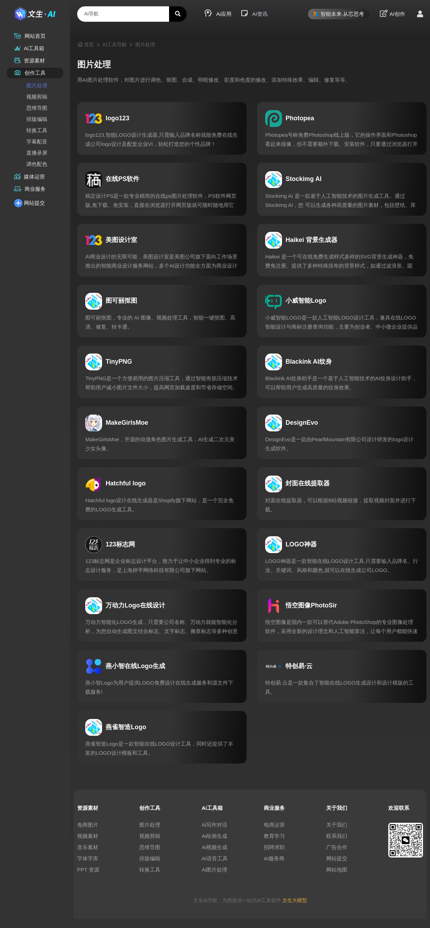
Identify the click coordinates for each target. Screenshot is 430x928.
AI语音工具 (215, 867)
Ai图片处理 (214, 879)
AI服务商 (274, 867)
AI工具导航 (114, 44)
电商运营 (274, 834)
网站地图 (336, 879)
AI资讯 (254, 13)
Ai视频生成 (214, 856)
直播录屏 (36, 153)
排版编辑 (36, 119)
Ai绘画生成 (214, 845)
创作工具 (30, 73)
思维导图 (36, 108)
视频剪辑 (36, 97)
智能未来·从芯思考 (338, 14)
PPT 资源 (88, 879)
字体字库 (87, 867)
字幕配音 (36, 141)
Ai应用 (217, 13)
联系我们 (336, 845)
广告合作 (336, 856)
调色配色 (36, 164)
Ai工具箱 (29, 48)
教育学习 (274, 845)
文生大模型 (294, 909)
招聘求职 (274, 856)
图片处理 (36, 85)
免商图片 (87, 834)
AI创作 (392, 13)
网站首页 (30, 36)
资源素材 (29, 60)
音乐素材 (87, 856)
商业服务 (30, 189)
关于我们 (336, 834)
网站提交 (29, 203)
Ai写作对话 (214, 834)
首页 (89, 44)
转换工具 (36, 130)
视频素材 (87, 845)
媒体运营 (29, 177)
